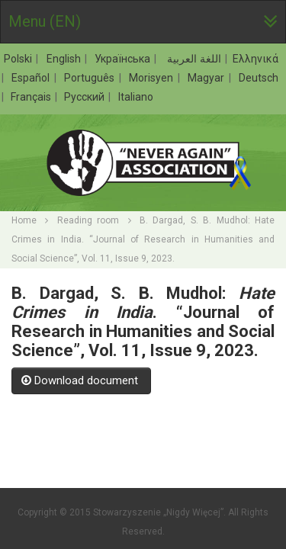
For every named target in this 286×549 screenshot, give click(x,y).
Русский (85, 97)
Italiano (135, 97)
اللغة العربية (193, 59)
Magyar (207, 78)
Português (90, 78)
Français (32, 97)
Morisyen (152, 78)
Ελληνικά (255, 59)
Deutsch (258, 78)
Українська (124, 59)
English (65, 59)
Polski (19, 59)
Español (32, 78)
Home (24, 220)
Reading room (88, 220)
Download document (81, 380)
